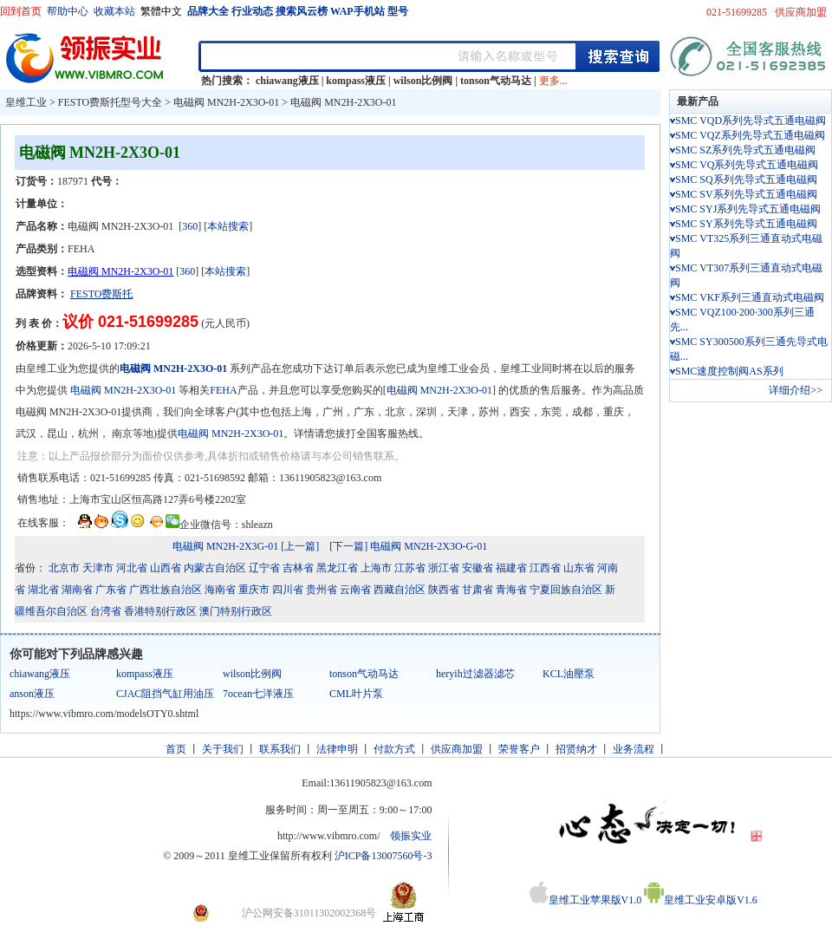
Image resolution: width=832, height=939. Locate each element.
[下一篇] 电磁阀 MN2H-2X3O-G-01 (408, 546)
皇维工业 (26, 102)
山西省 (165, 568)
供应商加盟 (801, 12)
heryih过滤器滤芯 (475, 674)
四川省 (287, 590)
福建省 (511, 568)
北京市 (64, 568)
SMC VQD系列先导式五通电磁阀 (750, 120)
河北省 (131, 568)
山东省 (579, 568)
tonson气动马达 (495, 81)
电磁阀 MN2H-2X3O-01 (226, 102)
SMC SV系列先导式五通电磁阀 (746, 194)
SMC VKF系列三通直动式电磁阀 (749, 297)
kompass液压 (356, 81)
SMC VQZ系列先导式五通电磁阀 (750, 135)
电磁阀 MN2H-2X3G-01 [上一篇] (245, 546)
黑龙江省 (337, 568)
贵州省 (321, 590)
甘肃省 (477, 590)
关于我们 (223, 749)
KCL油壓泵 (569, 674)
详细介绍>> (795, 390)
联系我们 (280, 749)
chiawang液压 (287, 81)
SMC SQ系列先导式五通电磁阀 (746, 179)
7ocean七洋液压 (258, 694)
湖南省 (77, 590)
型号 (397, 11)
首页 (176, 749)
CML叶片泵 (356, 694)
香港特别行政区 (160, 611)
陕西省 (443, 590)
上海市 (376, 568)
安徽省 (477, 568)
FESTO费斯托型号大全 (110, 102)
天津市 (98, 568)
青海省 (511, 590)
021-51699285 (736, 12)
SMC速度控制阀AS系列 (729, 371)
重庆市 (254, 590)
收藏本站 (114, 11)
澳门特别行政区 (235, 611)
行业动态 (252, 11)
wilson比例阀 (423, 81)
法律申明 (337, 749)
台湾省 (105, 611)
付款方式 (394, 749)
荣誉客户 (519, 749)
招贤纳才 (576, 749)
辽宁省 (264, 568)
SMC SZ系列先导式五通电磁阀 (745, 150)
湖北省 (43, 590)
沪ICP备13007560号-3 (383, 856)
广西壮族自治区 (165, 590)
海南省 (220, 590)
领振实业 (411, 836)
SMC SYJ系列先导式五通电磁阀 (748, 209)
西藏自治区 (400, 590)
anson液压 (32, 694)
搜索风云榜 (302, 11)
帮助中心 (67, 11)
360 (190, 226)
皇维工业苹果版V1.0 (586, 900)
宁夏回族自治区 (566, 590)
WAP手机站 (357, 11)
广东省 (111, 590)
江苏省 (410, 568)
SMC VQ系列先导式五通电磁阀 (746, 165)
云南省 (355, 590)
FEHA (223, 390)
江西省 (545, 568)
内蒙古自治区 (215, 568)
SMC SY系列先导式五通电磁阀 (746, 224)
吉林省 (298, 568)
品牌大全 (208, 11)
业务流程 (633, 749)
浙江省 (443, 568)
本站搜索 (228, 226)
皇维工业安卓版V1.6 (700, 900)
